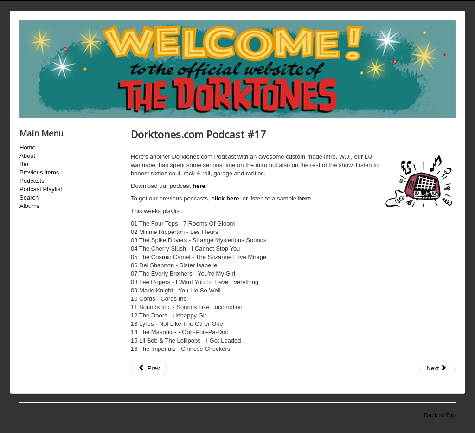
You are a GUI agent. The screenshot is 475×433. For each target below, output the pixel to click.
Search (29, 197)
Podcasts (31, 180)
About (27, 155)
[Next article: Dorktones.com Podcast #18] (437, 368)
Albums (29, 205)
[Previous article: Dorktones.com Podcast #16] (149, 368)
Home (27, 147)
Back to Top (440, 415)
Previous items (39, 172)
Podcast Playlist (40, 189)
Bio (23, 164)
